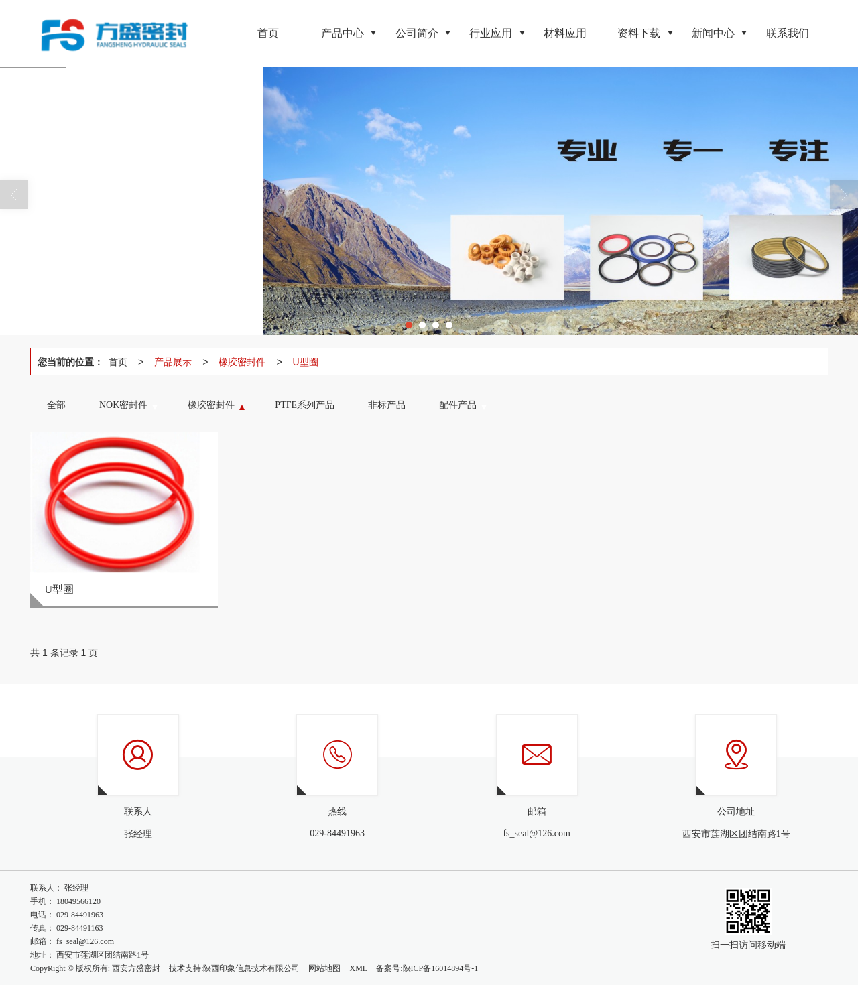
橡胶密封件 (242, 361)
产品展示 (173, 361)
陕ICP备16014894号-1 (441, 968)
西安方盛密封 (136, 968)
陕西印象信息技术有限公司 (251, 968)
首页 (118, 361)
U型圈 (305, 361)
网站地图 (324, 968)
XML (358, 968)
